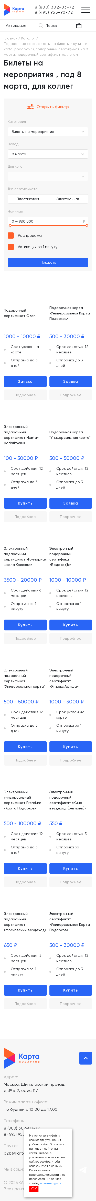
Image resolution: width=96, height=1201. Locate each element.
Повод (13, 144)
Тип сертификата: (23, 189)
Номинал (15, 211)
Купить (25, 503)
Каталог (28, 38)
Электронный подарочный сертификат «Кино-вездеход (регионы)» (67, 800)
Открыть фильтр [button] (48, 106)
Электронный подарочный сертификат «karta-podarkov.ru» (21, 435)
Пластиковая (28, 199)
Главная (10, 38)
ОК (34, 1188)
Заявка (25, 381)
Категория (17, 121)
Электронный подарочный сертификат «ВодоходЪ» (61, 556)
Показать (48, 262)
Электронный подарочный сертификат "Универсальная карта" (24, 678)
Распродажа (30, 235)
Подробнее (25, 395)
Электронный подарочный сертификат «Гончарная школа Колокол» (25, 556)
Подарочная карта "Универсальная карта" (70, 435)
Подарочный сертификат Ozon (20, 313)
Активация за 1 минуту (38, 247)
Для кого (15, 166)
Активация (16, 25)
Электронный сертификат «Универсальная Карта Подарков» (69, 922)
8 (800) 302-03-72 (22, 1128)
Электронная (68, 199)
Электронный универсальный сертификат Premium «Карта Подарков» (22, 800)
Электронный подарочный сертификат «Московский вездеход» (25, 922)
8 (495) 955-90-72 (21, 1134)
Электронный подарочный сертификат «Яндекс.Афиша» (64, 678)
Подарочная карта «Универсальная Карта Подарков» (69, 313)
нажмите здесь (50, 1183)
